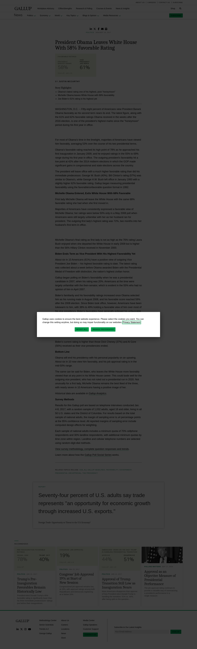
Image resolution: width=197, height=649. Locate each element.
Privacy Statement (131, 322)
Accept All (81, 329)
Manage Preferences (103, 329)
